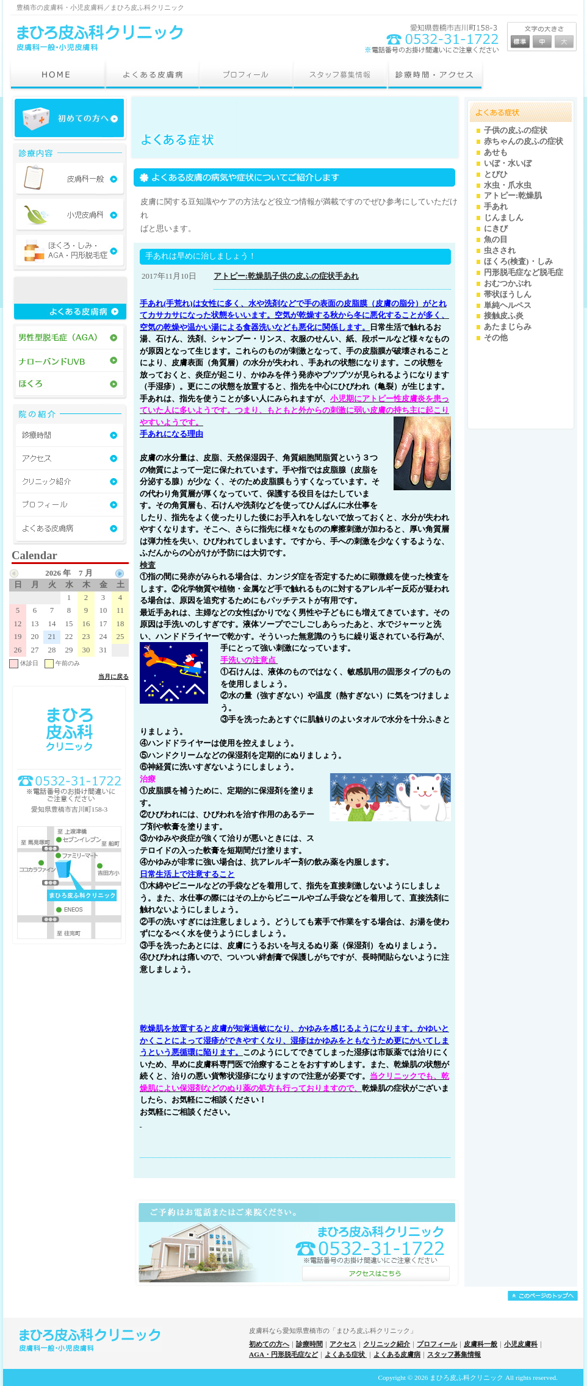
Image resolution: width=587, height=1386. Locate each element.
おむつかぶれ (507, 283)
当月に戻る (113, 676)
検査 (148, 565)
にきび (496, 228)
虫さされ (500, 250)
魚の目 (496, 239)
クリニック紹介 (386, 1344)
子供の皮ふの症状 (303, 276)
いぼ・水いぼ (507, 163)
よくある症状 (346, 1354)
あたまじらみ (507, 327)
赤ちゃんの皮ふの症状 (523, 141)
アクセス (343, 1344)
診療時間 (309, 1344)
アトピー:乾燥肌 (243, 276)
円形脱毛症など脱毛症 (523, 272)
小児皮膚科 (521, 1344)
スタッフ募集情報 (454, 1354)
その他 (496, 338)
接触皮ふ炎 (504, 316)
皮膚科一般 (480, 1344)
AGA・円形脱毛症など (283, 1354)
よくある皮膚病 (396, 1354)
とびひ (496, 174)
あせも (496, 152)
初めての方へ (269, 1344)
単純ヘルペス (507, 305)
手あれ (347, 276)
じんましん (504, 217)
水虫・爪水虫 (507, 185)
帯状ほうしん (507, 294)
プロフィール (437, 1344)
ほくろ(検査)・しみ (518, 261)
